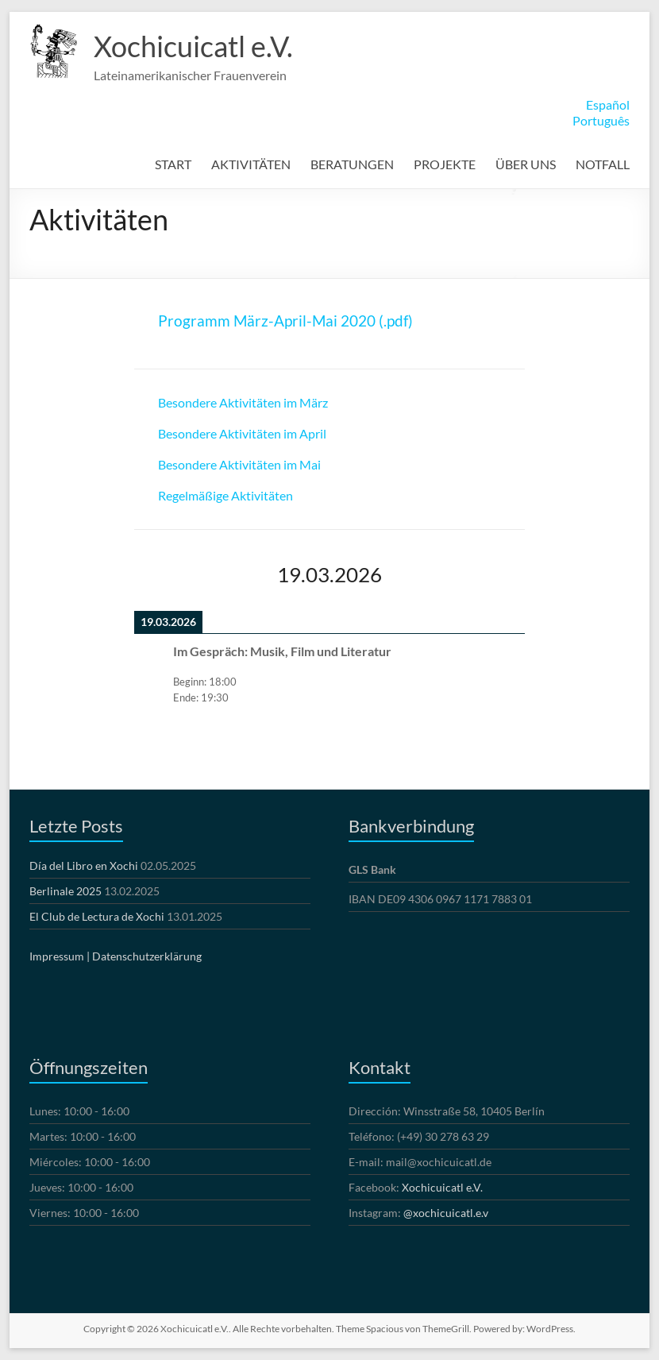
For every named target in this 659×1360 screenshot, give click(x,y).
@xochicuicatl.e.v (445, 1212)
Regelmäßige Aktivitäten (225, 495)
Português (601, 120)
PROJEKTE (445, 164)
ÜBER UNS (525, 164)
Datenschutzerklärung (147, 956)
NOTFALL (603, 164)
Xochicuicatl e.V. (193, 46)
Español (608, 104)
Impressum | (59, 956)
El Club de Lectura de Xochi (96, 916)
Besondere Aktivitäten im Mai (239, 464)
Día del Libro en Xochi (83, 865)
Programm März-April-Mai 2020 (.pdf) (285, 320)
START (173, 164)
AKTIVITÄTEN (251, 164)
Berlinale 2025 (65, 891)
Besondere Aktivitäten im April (242, 433)
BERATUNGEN (352, 164)
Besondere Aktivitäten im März (243, 402)
